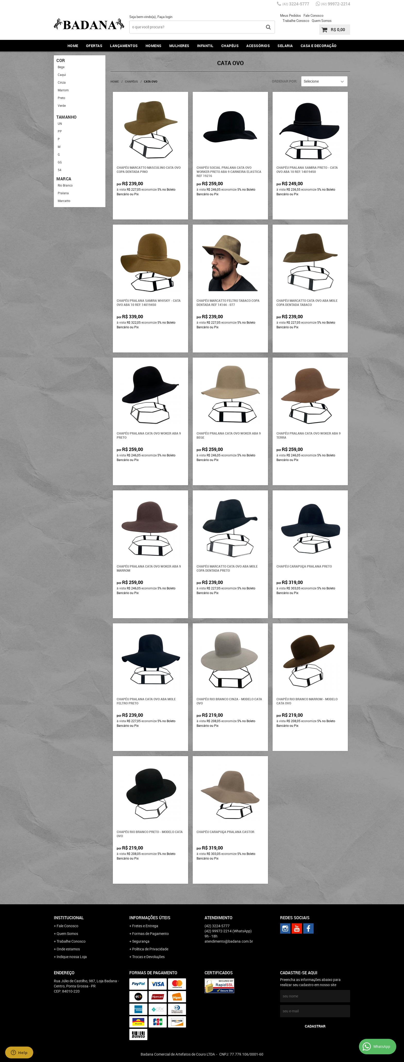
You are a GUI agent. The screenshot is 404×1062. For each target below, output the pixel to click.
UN (60, 123)
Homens (154, 45)
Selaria (285, 45)
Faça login (164, 16)
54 (59, 170)
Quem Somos (322, 20)
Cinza (62, 82)
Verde (62, 105)
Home (73, 45)
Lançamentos (124, 45)
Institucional (69, 918)
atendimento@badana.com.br (229, 941)
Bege (61, 67)
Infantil (205, 45)
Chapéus (230, 45)
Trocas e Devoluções (148, 956)
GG (60, 162)
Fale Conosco (313, 15)
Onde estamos (68, 948)
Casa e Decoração (319, 45)
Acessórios (258, 45)
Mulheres (179, 45)
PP (60, 131)
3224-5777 (295, 4)
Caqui (62, 75)
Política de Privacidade (150, 948)
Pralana (63, 193)
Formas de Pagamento (150, 933)
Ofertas (94, 45)
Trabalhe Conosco (296, 20)
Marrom (63, 90)
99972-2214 (335, 4)
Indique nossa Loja (72, 956)
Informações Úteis (149, 918)
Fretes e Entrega (145, 925)
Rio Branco (65, 185)
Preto (61, 98)
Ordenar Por (284, 81)
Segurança (140, 941)
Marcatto (64, 201)
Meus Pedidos (290, 15)
